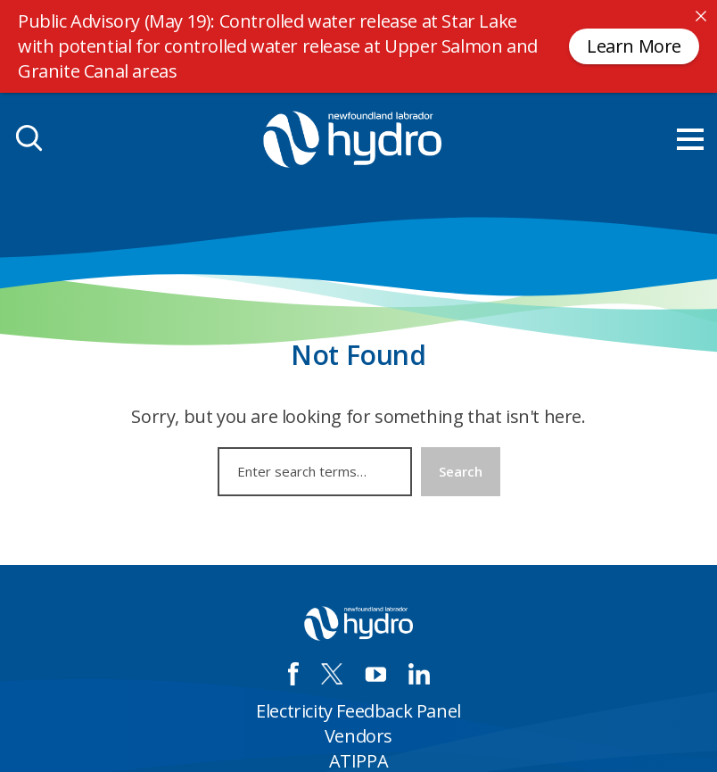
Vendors (358, 736)
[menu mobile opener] (690, 139)
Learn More (634, 46)
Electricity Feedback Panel (358, 711)
